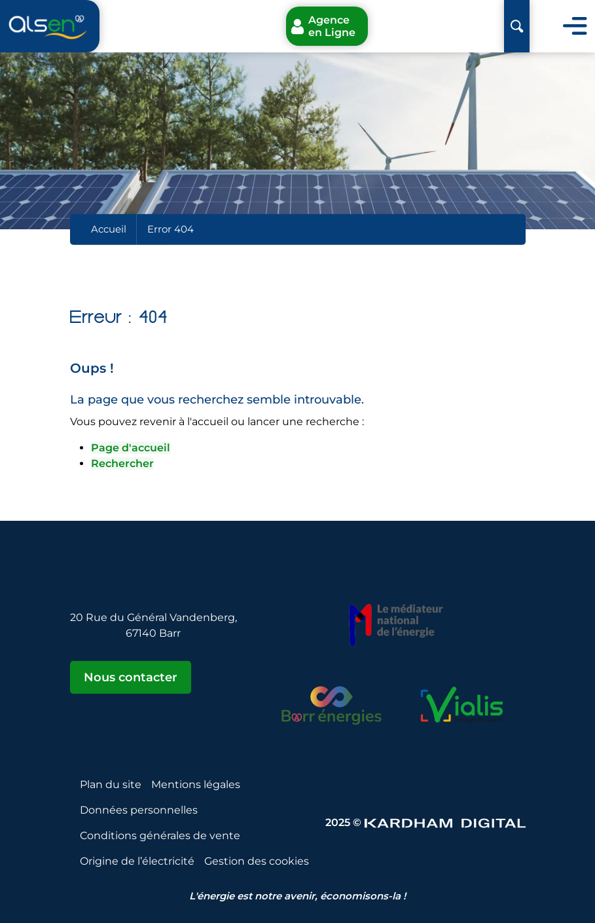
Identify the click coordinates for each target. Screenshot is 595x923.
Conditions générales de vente (160, 835)
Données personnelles (139, 810)
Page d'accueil (130, 448)
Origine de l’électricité (137, 861)
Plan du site (110, 784)
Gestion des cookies (256, 861)
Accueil (108, 229)
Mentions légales (195, 784)
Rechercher (122, 463)
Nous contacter (130, 677)
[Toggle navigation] (575, 26)
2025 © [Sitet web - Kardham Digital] (425, 822)
